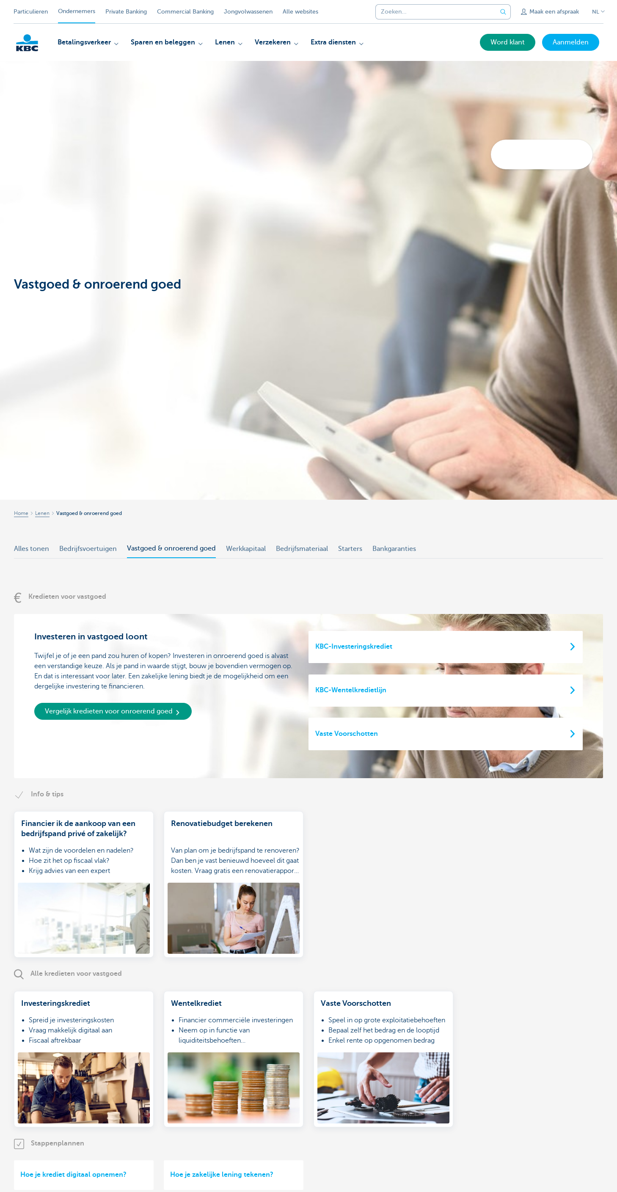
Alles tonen (31, 549)
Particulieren (31, 11)
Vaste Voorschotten (346, 734)
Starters (350, 549)
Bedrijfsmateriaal (302, 549)
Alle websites (300, 11)
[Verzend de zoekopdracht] (503, 11)
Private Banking (126, 11)
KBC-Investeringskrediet (353, 646)
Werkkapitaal (246, 549)
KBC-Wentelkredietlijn (350, 690)
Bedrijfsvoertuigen (88, 549)
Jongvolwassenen (248, 11)
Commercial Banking (185, 11)
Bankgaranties (394, 549)
